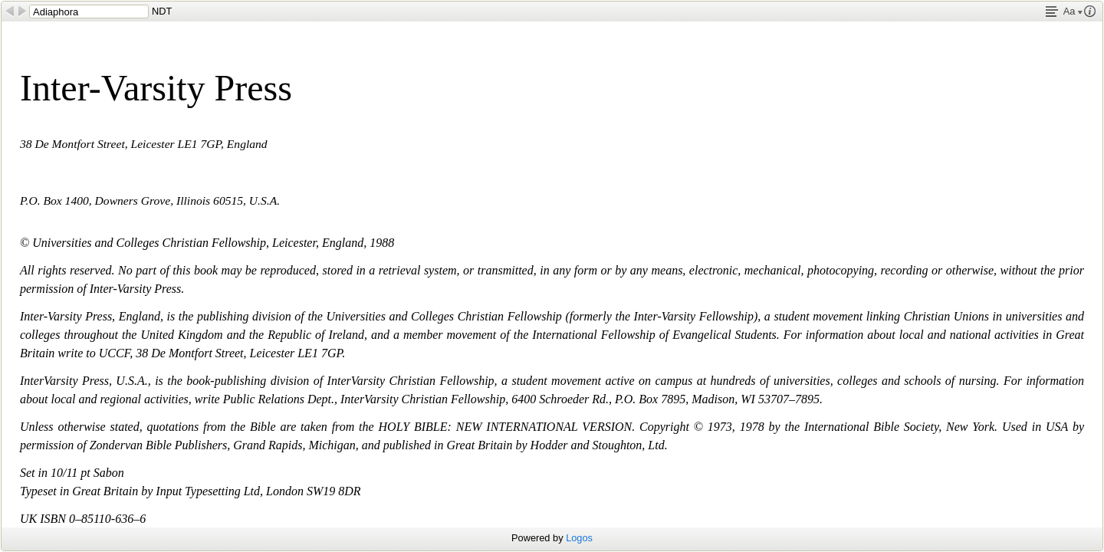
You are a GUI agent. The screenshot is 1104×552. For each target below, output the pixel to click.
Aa (1073, 11)
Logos (579, 538)
